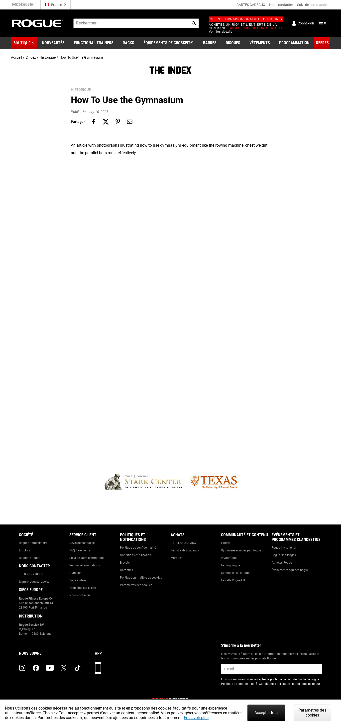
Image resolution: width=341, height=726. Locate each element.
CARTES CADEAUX (250, 5)
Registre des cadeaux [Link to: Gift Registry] (185, 550)
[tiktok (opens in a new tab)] (77, 668)
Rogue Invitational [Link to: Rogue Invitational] (284, 547)
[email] (271, 669)
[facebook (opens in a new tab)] (36, 668)
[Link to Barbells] (210, 43)
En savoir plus (196, 717)
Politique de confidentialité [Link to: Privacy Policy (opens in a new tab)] (239, 684)
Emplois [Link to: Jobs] (24, 550)
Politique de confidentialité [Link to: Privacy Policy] (138, 547)
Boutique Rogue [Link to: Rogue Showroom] (29, 558)
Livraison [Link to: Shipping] (75, 573)
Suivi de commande (312, 5)
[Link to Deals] (322, 43)
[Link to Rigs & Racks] (128, 43)
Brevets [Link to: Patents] (125, 562)
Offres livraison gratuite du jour (246, 19)
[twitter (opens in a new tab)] (63, 668)
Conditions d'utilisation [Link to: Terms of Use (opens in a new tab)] (275, 684)
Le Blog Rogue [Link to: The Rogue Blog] (230, 565)
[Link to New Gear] (53, 43)
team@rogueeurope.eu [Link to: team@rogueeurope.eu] (34, 581)
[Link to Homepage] (37, 23)
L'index (31, 57)
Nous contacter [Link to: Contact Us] (79, 595)
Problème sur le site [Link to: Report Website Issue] (82, 588)
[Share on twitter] (106, 122)
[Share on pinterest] (118, 122)
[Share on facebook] (94, 122)
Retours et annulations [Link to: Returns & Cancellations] (84, 565)
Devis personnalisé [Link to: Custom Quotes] (82, 543)
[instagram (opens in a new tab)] (22, 668)
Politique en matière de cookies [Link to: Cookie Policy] (141, 577)
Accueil (16, 57)
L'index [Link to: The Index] (225, 543)
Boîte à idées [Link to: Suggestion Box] (77, 580)
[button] (194, 23)
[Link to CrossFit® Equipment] (168, 43)
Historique (48, 57)
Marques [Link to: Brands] (176, 558)
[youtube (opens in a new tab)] (50, 668)
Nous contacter (281, 5)
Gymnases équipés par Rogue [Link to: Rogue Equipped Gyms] (241, 550)
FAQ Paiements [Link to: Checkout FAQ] (79, 550)
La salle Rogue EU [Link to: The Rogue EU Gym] (233, 580)
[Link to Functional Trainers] (93, 43)
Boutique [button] (21, 43)
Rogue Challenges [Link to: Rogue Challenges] (284, 555)
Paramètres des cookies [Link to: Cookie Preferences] (136, 585)
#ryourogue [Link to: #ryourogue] (228, 558)
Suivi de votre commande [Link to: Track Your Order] (86, 558)
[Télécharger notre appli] (98, 668)
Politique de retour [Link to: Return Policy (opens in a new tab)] (307, 684)
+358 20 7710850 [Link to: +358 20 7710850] (31, 574)
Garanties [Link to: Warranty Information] (126, 570)
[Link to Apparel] (259, 43)
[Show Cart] (322, 23)
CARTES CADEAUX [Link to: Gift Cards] (183, 543)
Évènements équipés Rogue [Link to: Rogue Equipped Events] (290, 570)
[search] (136, 23)
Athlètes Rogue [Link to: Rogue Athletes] (282, 562)
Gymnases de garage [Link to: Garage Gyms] (235, 573)
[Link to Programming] (294, 43)
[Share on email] (130, 122)
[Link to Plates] (233, 43)
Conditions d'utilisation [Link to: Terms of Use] (135, 555)
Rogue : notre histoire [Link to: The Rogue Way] (33, 543)
